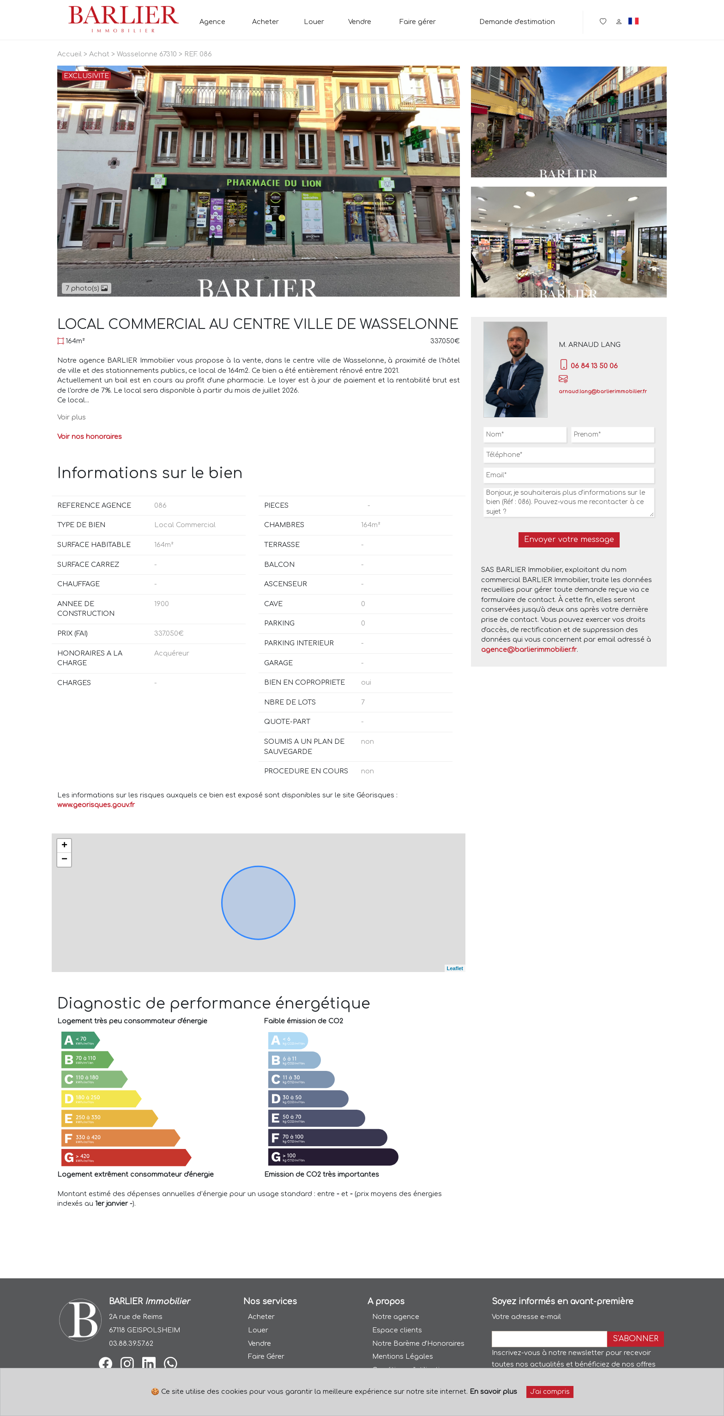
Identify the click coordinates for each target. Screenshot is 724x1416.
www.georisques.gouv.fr (96, 804)
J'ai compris (550, 1391)
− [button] (64, 860)
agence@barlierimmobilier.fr (529, 649)
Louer (314, 21)
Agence (212, 21)
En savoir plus (493, 1391)
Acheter (265, 21)
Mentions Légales (402, 1356)
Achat (99, 54)
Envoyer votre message (569, 539)
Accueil (69, 54)
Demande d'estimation (517, 21)
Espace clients (397, 1330)
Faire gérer (417, 21)
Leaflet (455, 968)
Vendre (359, 21)
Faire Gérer (266, 1356)
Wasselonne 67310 (147, 54)
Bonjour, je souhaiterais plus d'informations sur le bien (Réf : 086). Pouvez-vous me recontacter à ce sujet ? (568, 502)
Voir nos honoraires (89, 436)
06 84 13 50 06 (588, 366)
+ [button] (64, 846)
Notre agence (395, 1316)
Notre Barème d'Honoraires (418, 1343)
